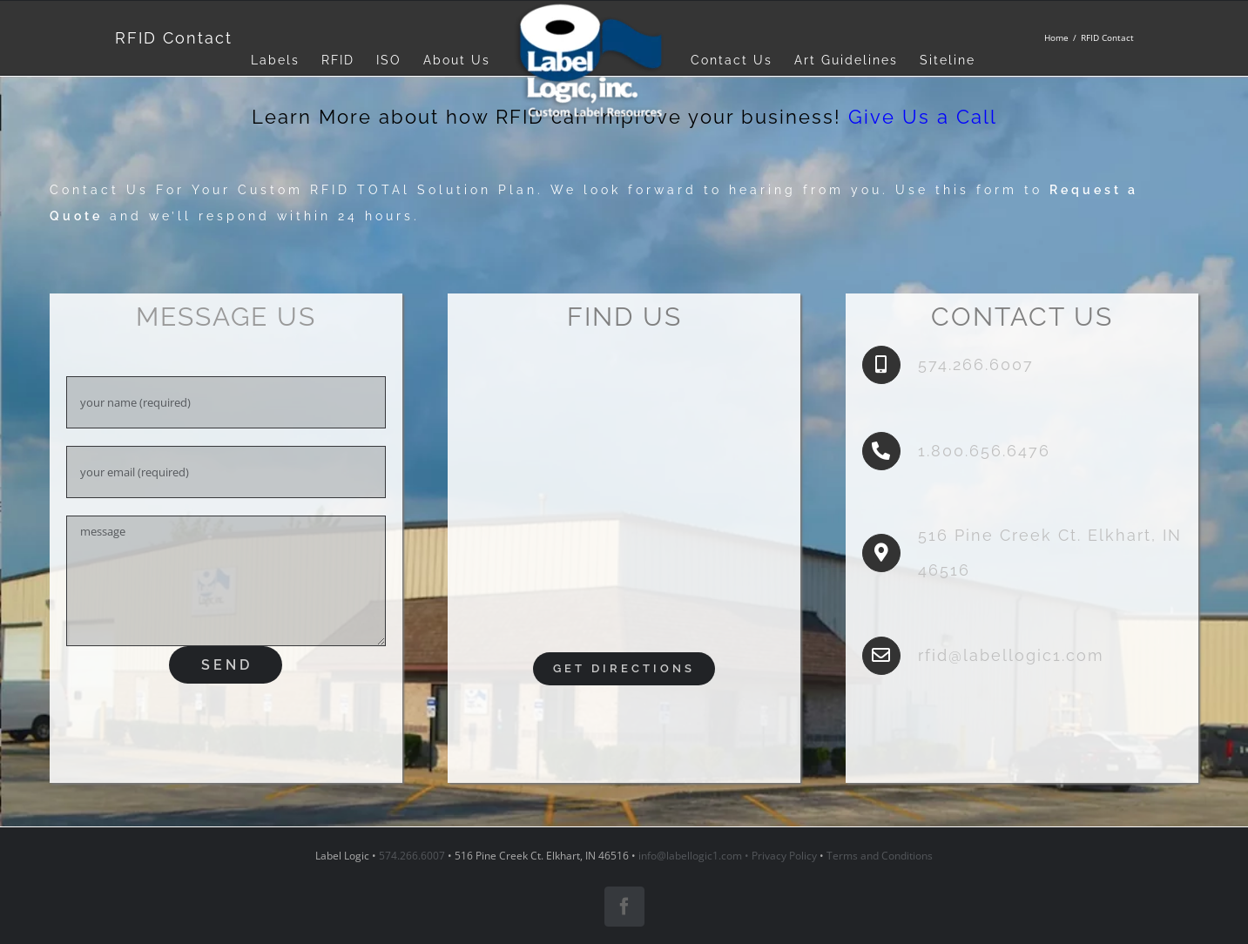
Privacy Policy (784, 855)
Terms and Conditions (879, 855)
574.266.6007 (412, 855)
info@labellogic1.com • (695, 855)
